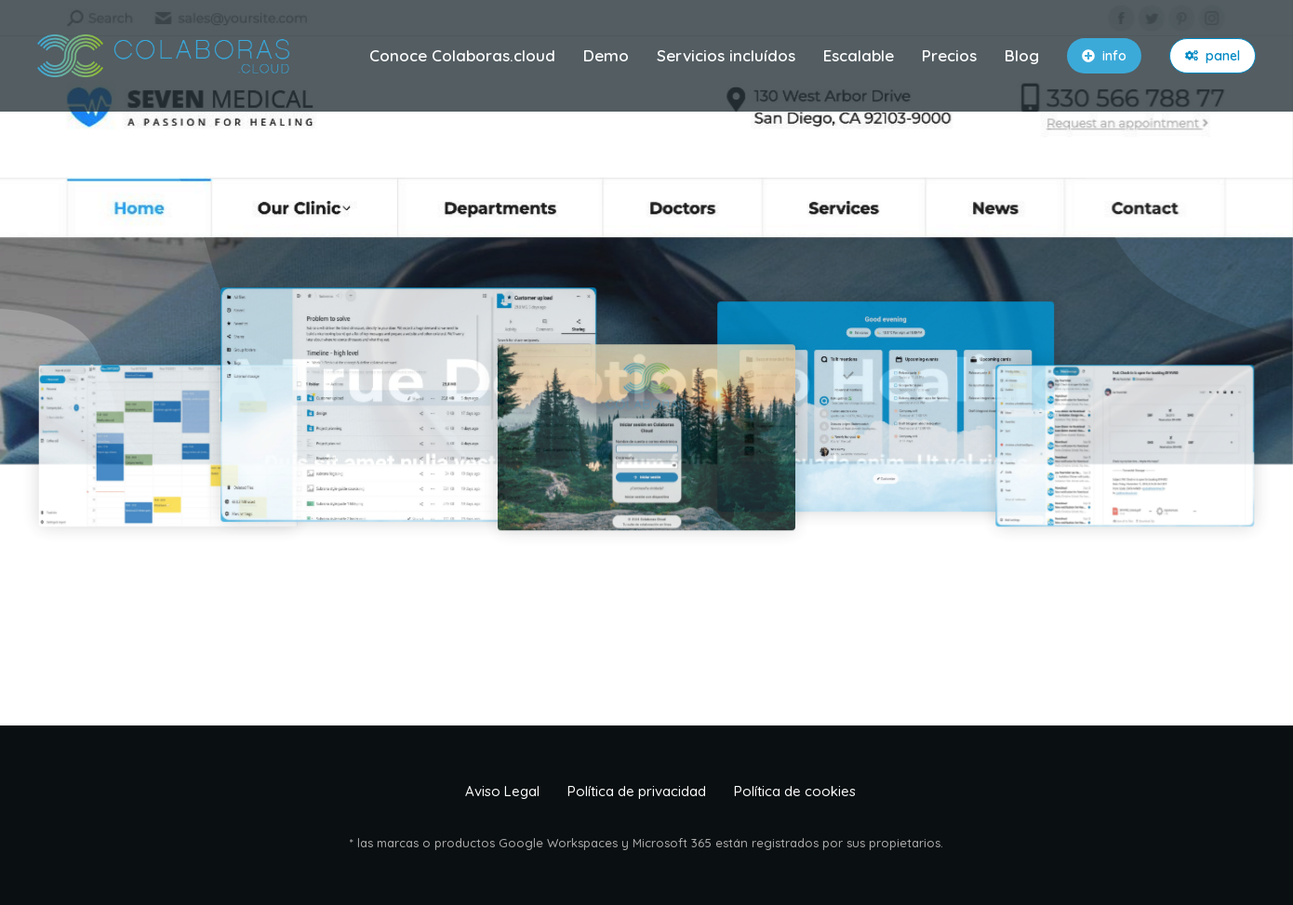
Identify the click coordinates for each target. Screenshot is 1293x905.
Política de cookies (795, 791)
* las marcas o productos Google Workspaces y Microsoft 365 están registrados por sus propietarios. (646, 843)
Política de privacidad (636, 791)
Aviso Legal (502, 791)
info (1104, 55)
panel (1212, 55)
